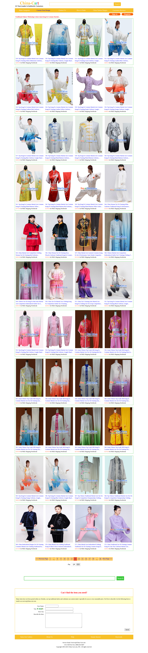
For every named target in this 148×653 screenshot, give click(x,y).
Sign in (114, 14)
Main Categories (24, 10)
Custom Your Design (43, 10)
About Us (49, 640)
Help (72, 640)
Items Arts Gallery (26, 640)
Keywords (119, 640)
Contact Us (62, 10)
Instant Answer (96, 640)
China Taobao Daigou (100, 10)
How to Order (81, 10)
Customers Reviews (119, 10)
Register (127, 14)
